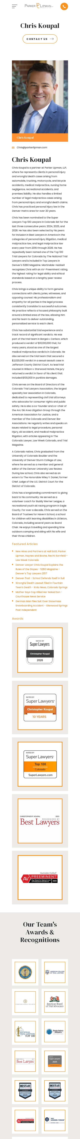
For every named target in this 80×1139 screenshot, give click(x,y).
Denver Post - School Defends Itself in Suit (40, 578)
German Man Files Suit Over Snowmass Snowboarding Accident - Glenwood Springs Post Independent (41, 606)
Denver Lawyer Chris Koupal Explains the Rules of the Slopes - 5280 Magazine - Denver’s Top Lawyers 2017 (39, 569)
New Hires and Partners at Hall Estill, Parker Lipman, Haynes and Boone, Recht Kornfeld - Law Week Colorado (42, 556)
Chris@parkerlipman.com (32, 147)
